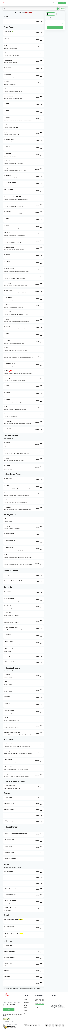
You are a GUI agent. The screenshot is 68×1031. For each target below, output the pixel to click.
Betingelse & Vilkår (27, 1012)
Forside (13, 2)
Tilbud (25, 1004)
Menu (17, 2)
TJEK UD (55, 27)
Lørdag (39, 1006)
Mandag (39, 999)
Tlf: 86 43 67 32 (6, 1005)
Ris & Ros (30, 2)
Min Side (36, 2)
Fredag (39, 1004)
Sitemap (25, 1013)
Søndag (39, 1007)
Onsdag (39, 1002)
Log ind (53, 2)
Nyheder (25, 1007)
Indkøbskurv (23, 2)
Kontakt (41, 2)
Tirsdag (39, 1000)
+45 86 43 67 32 (8, 1009)
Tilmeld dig (61, 2)
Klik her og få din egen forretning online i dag (10, 1024)
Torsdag (39, 1003)
